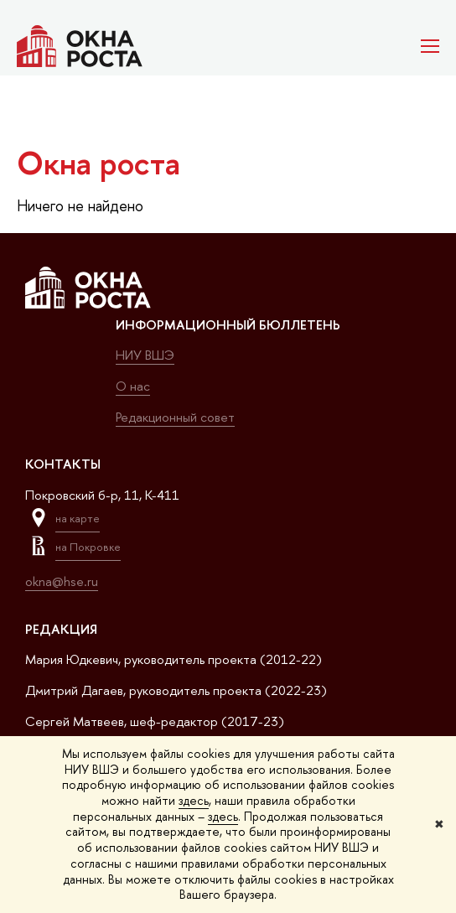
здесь (194, 800)
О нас (133, 386)
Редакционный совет (175, 417)
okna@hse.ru (61, 581)
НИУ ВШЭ (145, 355)
